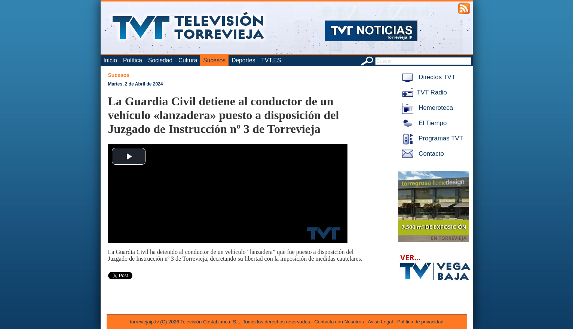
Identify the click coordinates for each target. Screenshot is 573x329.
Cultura (187, 60)
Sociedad (160, 60)
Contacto (421, 153)
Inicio (110, 60)
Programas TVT (431, 138)
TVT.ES (271, 60)
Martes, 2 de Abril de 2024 (135, 84)
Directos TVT (427, 77)
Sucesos (214, 60)
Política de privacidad (420, 322)
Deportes (243, 60)
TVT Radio (423, 92)
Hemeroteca (426, 107)
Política (132, 60)
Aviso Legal (380, 322)
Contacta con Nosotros (339, 322)
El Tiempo (423, 123)
